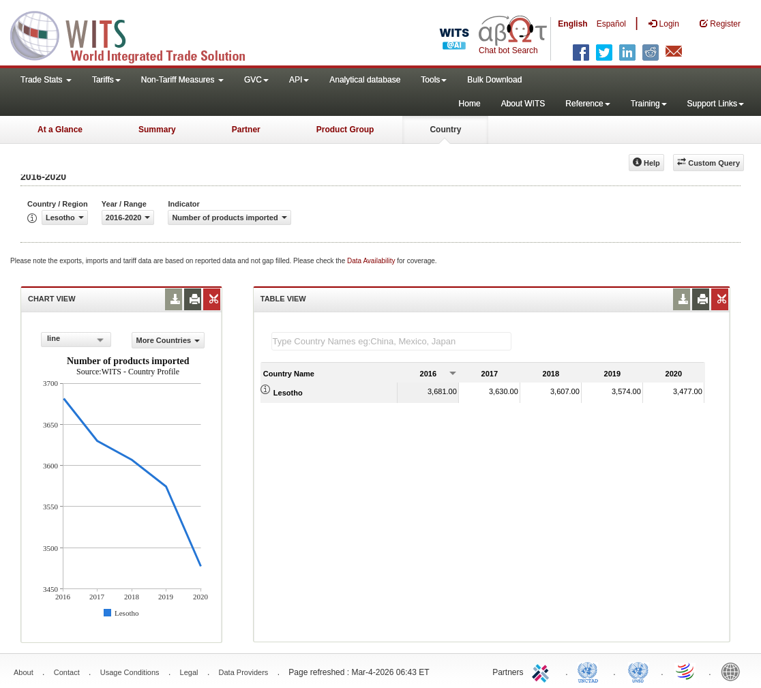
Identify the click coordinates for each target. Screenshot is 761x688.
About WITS (523, 103)
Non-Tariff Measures (182, 80)
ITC (542, 671)
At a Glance (60, 129)
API (299, 80)
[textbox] (391, 341)
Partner (246, 129)
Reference (587, 103)
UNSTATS (638, 671)
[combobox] (76, 339)
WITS (136, 34)
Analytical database (364, 80)
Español (611, 24)
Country (445, 129)
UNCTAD (590, 671)
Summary (157, 129)
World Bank (733, 671)
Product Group (345, 129)
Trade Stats (46, 80)
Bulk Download (494, 80)
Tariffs (106, 80)
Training (649, 103)
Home (470, 103)
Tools (434, 80)
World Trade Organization (686, 671)
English (572, 24)
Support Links (715, 103)
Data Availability (372, 261)
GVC (256, 80)
